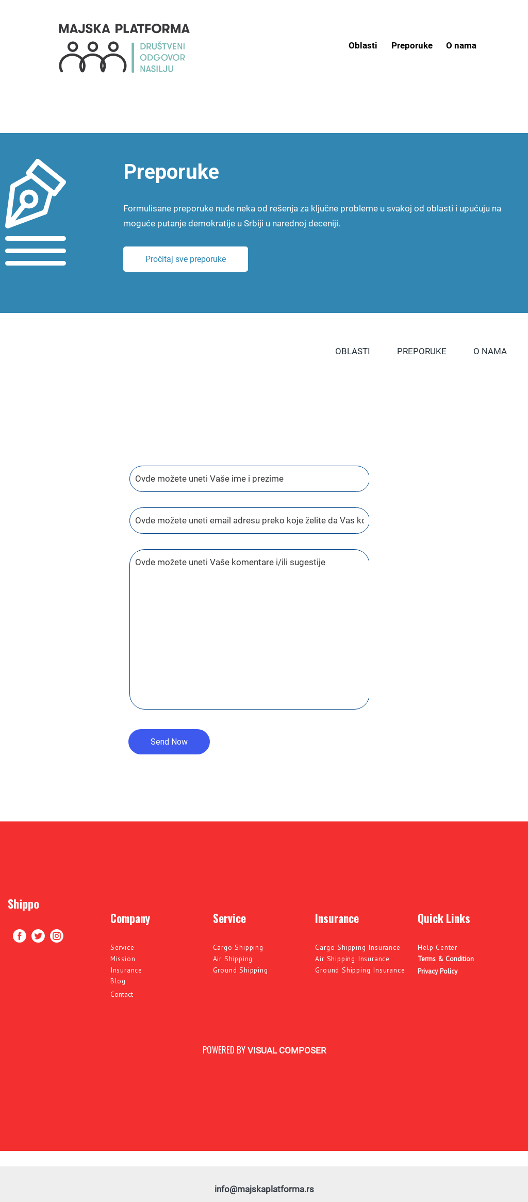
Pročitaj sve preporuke (185, 259)
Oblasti (363, 45)
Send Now (169, 742)
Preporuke (412, 45)
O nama (461, 45)
